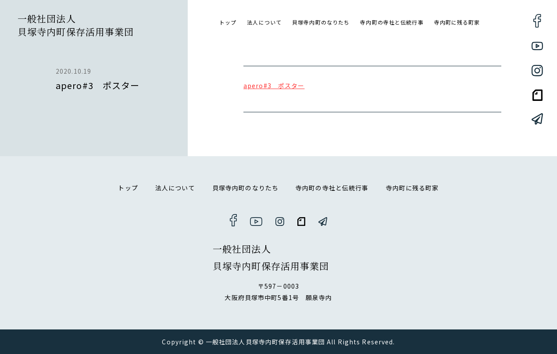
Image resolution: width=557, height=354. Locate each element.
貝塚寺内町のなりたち (321, 22)
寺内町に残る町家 (457, 22)
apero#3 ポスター (273, 85)
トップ (227, 22)
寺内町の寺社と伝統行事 (391, 22)
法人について (264, 22)
